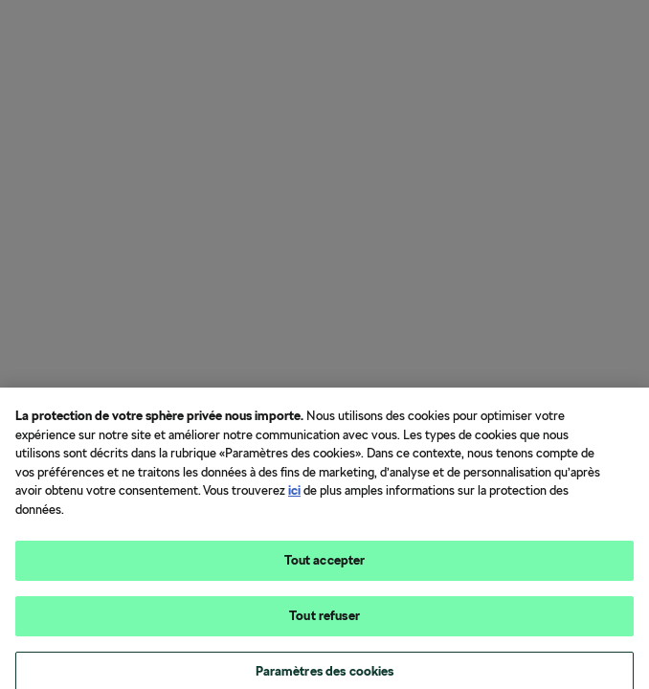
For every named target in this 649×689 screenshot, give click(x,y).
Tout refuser (324, 621)
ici (294, 497)
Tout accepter (325, 567)
